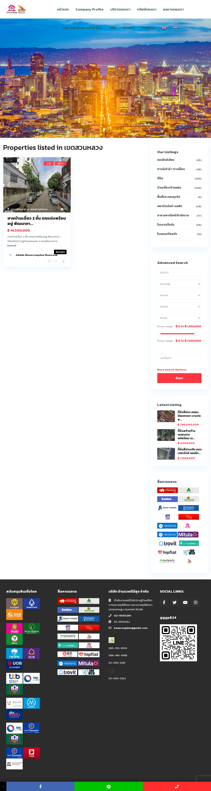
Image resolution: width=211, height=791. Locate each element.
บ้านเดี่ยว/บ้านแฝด (169, 187)
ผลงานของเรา (173, 9)
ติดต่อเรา (148, 27)
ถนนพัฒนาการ (20, 209)
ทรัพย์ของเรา (146, 9)
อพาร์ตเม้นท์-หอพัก (169, 206)
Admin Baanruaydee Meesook (37, 255)
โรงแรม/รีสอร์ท (167, 234)
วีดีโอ (112, 27)
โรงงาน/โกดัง (165, 225)
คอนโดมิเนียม (165, 160)
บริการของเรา (120, 9)
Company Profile (89, 9)
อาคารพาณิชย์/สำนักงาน (173, 215)
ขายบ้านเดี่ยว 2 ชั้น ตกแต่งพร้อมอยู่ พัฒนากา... (36, 221)
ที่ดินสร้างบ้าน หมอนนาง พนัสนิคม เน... (186, 434)
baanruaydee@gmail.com (130, 628)
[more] (11, 245)
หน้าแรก (63, 9)
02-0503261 (122, 615)
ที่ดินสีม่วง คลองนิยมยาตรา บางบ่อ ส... (189, 416)
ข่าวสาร (129, 27)
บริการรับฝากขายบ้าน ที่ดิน (82, 27)
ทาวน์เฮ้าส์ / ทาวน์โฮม (171, 169)
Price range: (165, 326)
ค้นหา (179, 378)
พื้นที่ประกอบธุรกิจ (168, 197)
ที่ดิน (160, 178)
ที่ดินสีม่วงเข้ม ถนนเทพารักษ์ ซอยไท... (190, 451)
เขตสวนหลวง (38, 209)
